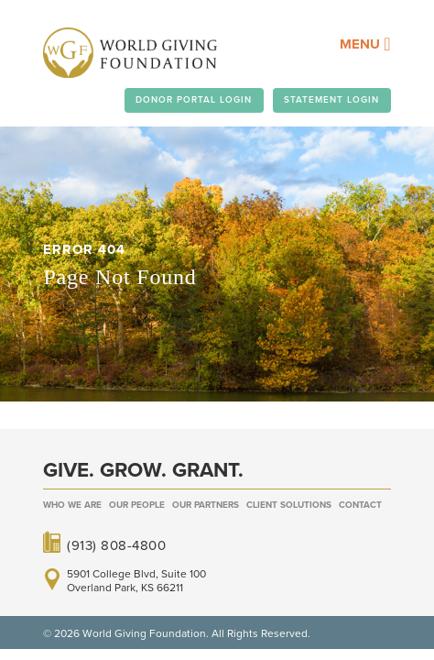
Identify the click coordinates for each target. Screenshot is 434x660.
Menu (365, 44)
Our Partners (205, 505)
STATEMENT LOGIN (331, 99)
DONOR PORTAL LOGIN (194, 99)
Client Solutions (288, 505)
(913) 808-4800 (116, 544)
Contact (360, 505)
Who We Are (72, 505)
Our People (137, 505)
